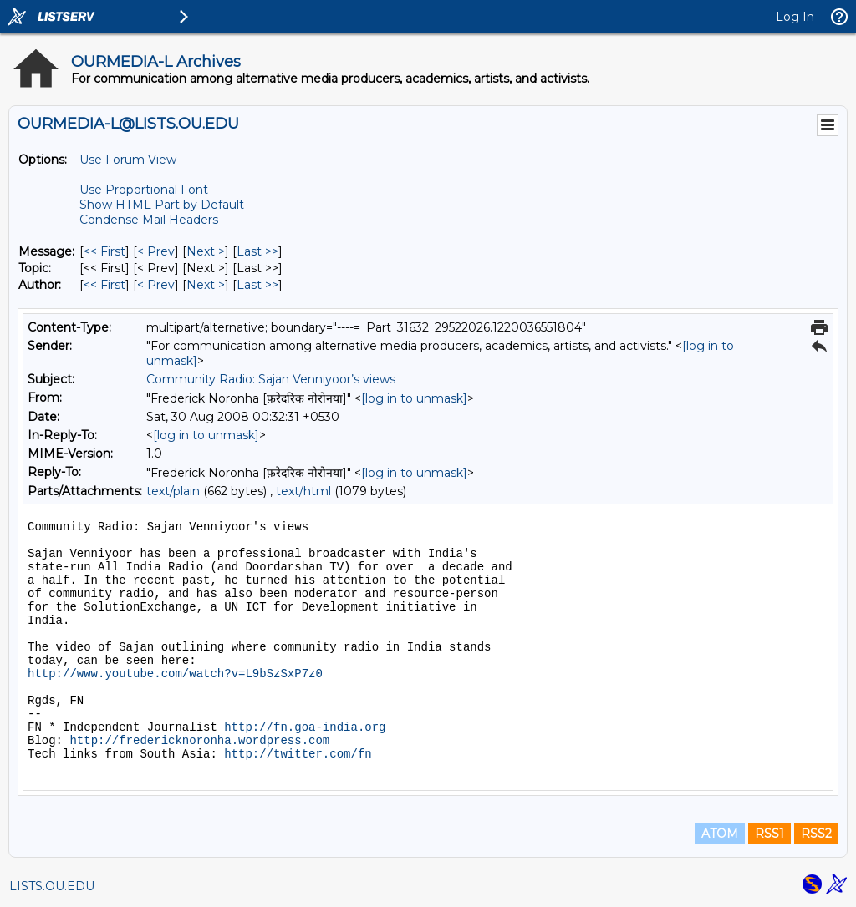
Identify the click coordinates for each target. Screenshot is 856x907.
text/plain (173, 491)
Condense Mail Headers (148, 219)
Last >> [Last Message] (257, 251)
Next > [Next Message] (205, 251)
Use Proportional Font (143, 189)
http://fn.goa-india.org (304, 727)
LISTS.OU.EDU (51, 886)
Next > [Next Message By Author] (205, 284)
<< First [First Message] (104, 251)
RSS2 (816, 833)
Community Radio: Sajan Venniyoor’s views (270, 379)
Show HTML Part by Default (161, 204)
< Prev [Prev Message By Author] (156, 284)
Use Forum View (127, 159)
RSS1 (769, 833)
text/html (303, 491)
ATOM (719, 833)
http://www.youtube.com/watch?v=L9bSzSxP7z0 (175, 674)
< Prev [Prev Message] (156, 251)
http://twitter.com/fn (297, 754)
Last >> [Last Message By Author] (257, 284)
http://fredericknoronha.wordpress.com (199, 740)
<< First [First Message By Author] (104, 284)
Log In (795, 16)
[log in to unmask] (414, 398)
